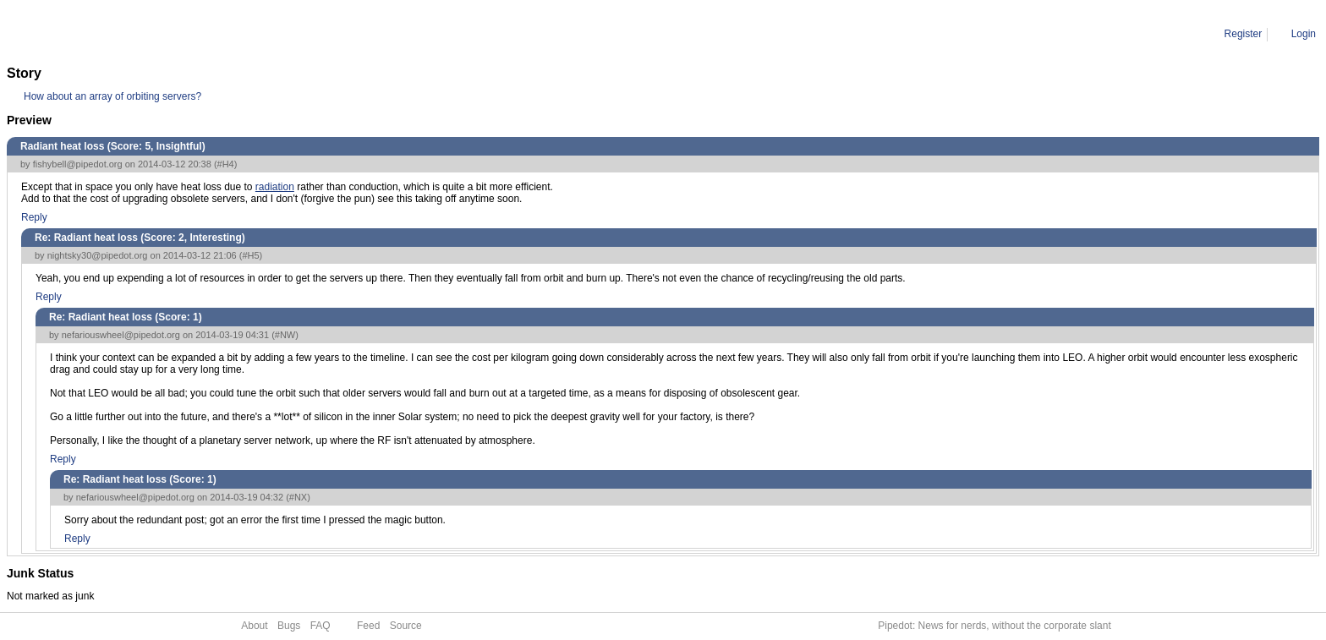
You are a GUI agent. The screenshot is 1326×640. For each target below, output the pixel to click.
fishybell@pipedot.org (78, 164)
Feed (368, 626)
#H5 (250, 255)
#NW (285, 335)
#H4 (225, 164)
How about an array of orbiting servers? (112, 96)
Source (406, 626)
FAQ (320, 626)
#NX (298, 497)
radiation (274, 187)
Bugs (288, 626)
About (254, 626)
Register (1244, 34)
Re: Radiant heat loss (175, 34)
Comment (93, 34)
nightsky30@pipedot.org (97, 255)
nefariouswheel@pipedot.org (121, 335)
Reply (34, 217)
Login (1303, 34)
